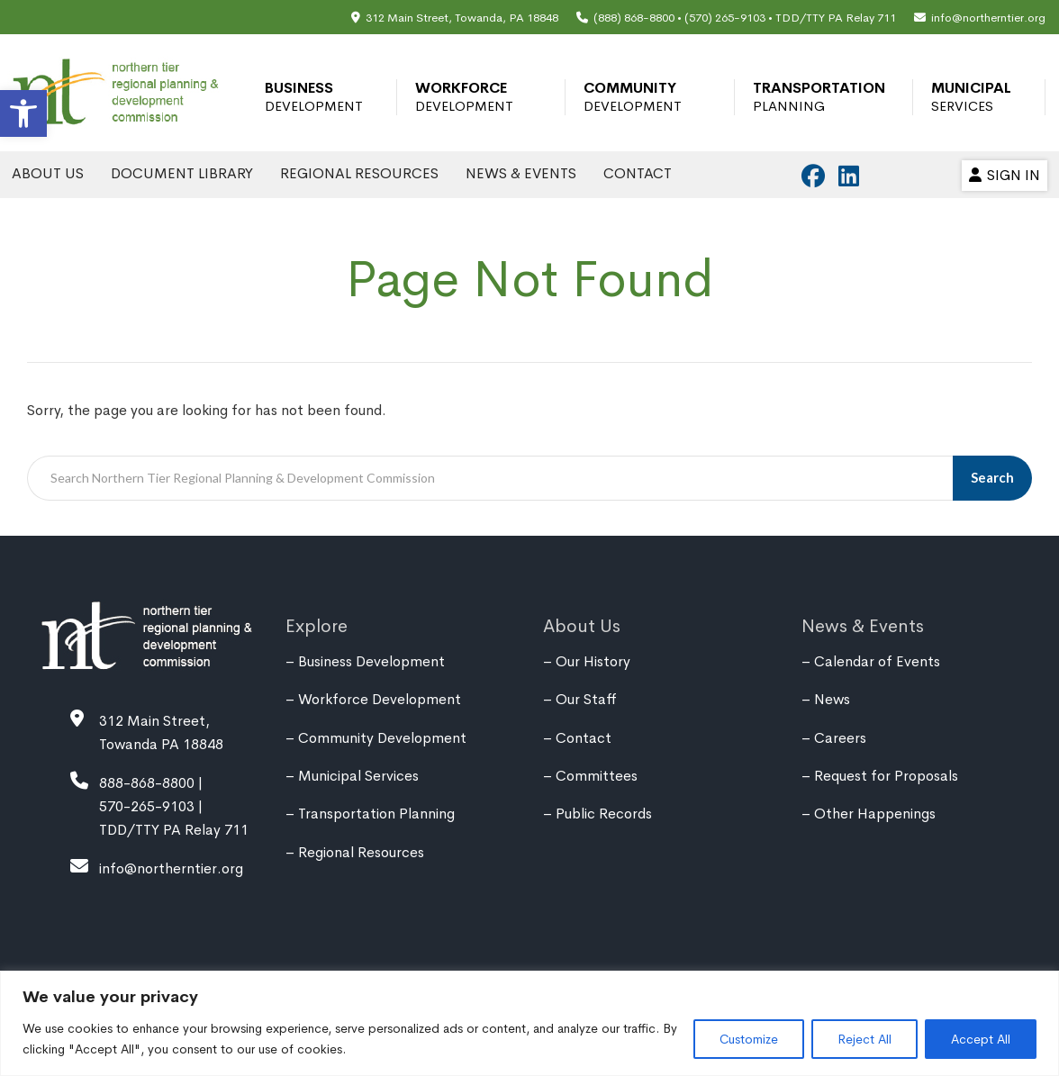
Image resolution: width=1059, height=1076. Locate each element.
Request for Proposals (886, 775)
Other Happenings (875, 813)
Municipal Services (971, 96)
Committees (597, 775)
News (832, 699)
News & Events (521, 173)
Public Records (604, 813)
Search (992, 477)
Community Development (633, 96)
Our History (593, 661)
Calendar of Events (877, 661)
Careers (840, 737)
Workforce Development (464, 96)
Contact (637, 173)
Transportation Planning (819, 96)
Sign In (1004, 175)
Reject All (864, 1039)
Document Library (182, 173)
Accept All (980, 1039)
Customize (749, 1039)
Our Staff (586, 699)
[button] (23, 113)
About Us (48, 173)
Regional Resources (359, 173)
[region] (529, 1023)
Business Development (314, 96)
